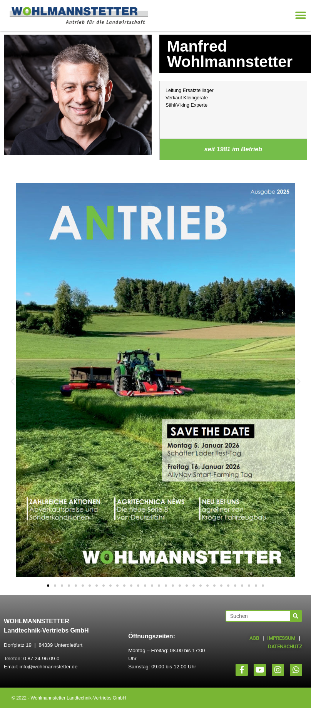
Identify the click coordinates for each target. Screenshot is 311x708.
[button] (300, 15)
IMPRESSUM (281, 638)
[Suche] (295, 616)
